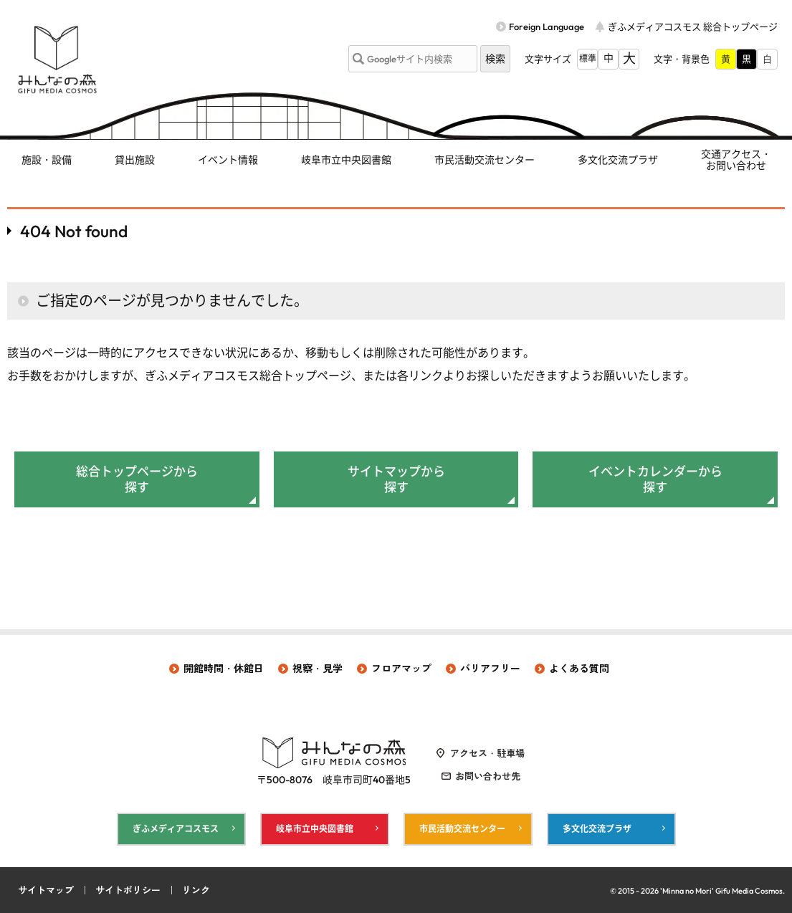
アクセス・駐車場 (487, 753)
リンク (196, 890)
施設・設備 (47, 159)
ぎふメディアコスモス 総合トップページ (693, 26)
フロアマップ (401, 668)
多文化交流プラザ (618, 159)
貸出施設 (135, 159)
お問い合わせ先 (487, 776)
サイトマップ (46, 890)
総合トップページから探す (137, 479)
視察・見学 (317, 668)
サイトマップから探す (396, 479)
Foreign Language (546, 26)
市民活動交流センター (484, 159)
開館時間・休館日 (223, 668)
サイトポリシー (128, 890)
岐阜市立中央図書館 (346, 159)
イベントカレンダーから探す (655, 479)
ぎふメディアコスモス (176, 828)
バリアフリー (490, 668)
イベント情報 (228, 159)
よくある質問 (579, 668)
